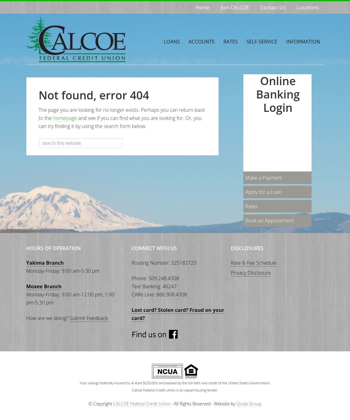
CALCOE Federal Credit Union (72, 39)
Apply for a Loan (263, 192)
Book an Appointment (270, 220)
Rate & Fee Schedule (254, 262)
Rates (252, 206)
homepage (65, 118)
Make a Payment (264, 177)
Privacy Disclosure (251, 272)
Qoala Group (248, 404)
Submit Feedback (88, 318)
